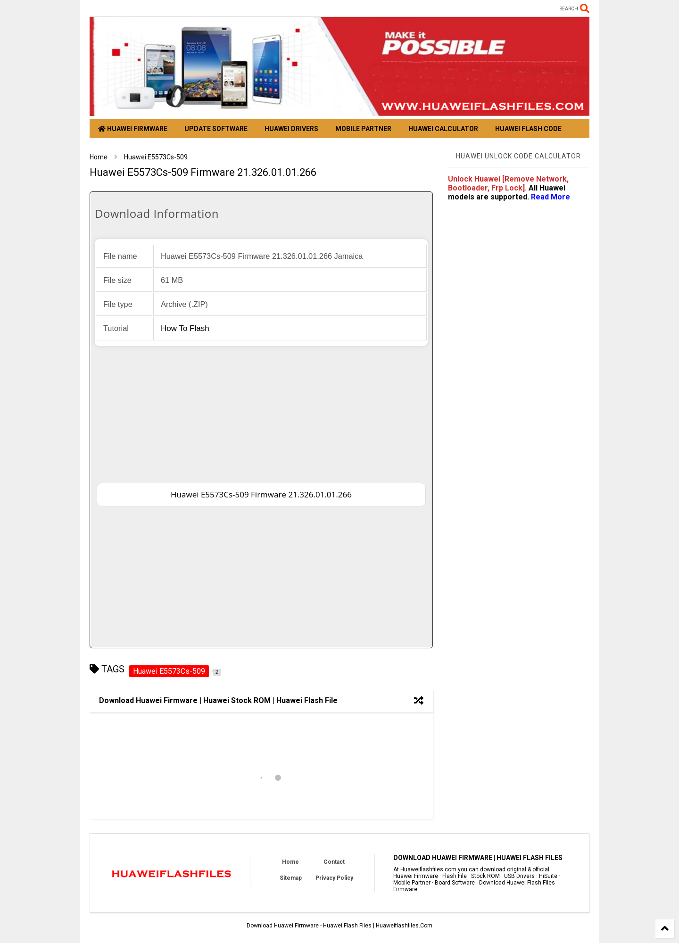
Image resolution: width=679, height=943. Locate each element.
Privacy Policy (334, 878)
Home (99, 157)
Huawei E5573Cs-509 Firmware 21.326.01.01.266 (261, 494)
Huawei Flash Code (528, 128)
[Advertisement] (261, 412)
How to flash (185, 328)
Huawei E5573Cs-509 (156, 157)
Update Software (216, 128)
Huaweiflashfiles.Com (404, 925)
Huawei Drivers (291, 128)
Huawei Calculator (443, 128)
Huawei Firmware (132, 128)
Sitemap (291, 878)
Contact (334, 862)
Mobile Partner (363, 128)
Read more (550, 196)
